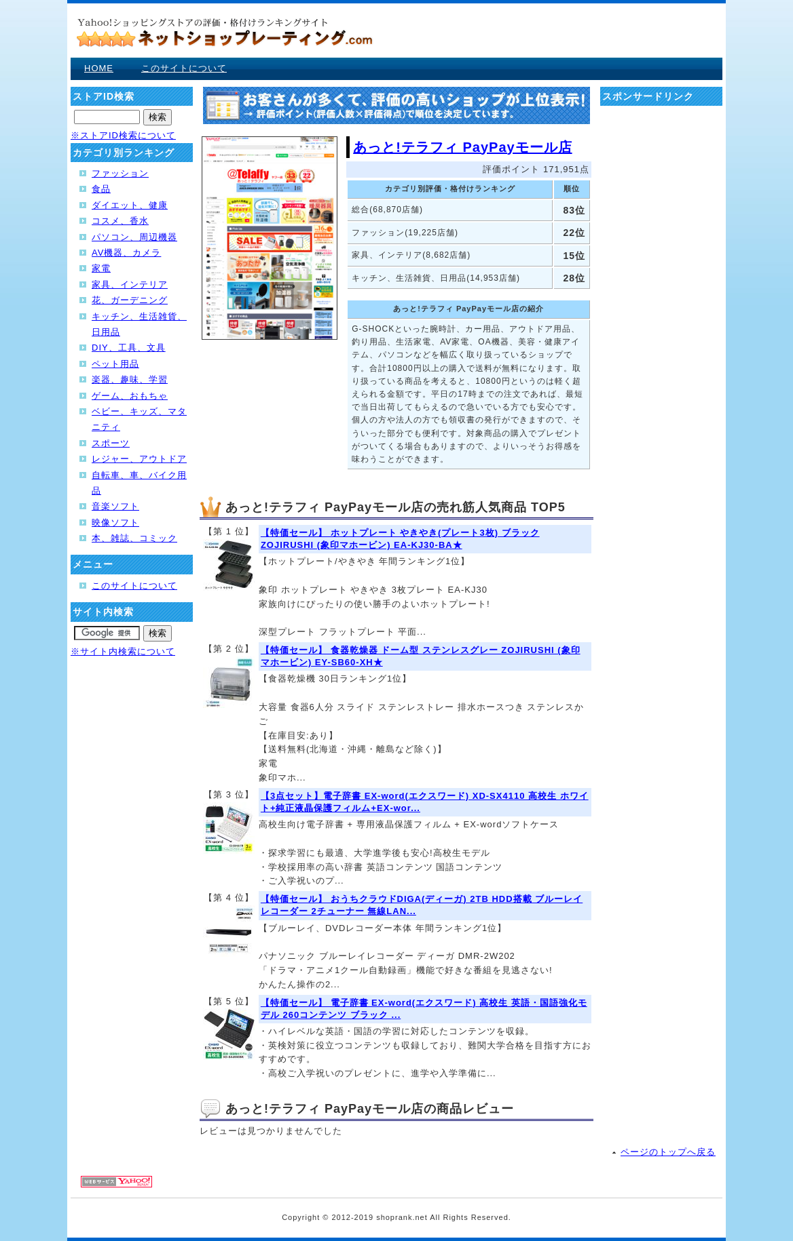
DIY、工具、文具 (129, 347)
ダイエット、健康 (130, 205)
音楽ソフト (115, 506)
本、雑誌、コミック (134, 538)
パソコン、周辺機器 (134, 237)
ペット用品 (115, 364)
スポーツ (111, 443)
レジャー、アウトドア (139, 459)
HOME (98, 68)
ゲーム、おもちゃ (130, 396)
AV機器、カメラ (126, 253)
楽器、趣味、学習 (130, 379)
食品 (101, 189)
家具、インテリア (130, 284)
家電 (101, 268)
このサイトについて (184, 68)
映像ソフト (115, 522)
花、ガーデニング (130, 300)
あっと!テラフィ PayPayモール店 (462, 147)
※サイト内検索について (123, 651)
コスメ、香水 (120, 221)
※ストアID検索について (123, 135)
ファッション (120, 173)
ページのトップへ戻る (668, 1152)
